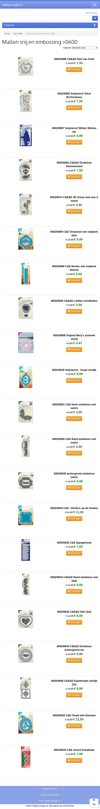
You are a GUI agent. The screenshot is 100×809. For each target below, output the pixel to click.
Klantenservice (50, 789)
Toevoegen (74, 69)
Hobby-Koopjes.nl (12, 5)
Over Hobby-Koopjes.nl (50, 801)
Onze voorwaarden (50, 795)
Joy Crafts (17, 33)
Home (7, 33)
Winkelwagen (92, 13)
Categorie (50, 25)
